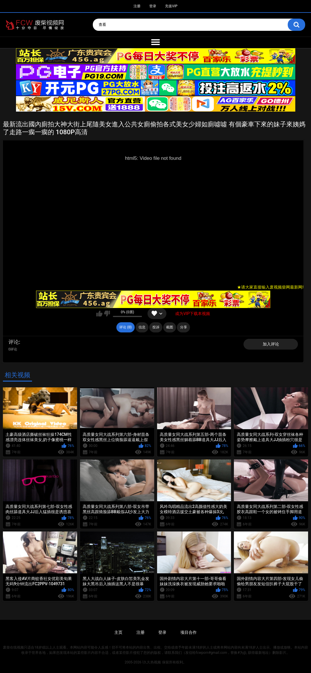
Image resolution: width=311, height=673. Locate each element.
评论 (13, 342)
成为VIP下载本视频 (192, 313)
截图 (169, 327)
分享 (183, 327)
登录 (152, 6)
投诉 (155, 327)
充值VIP (171, 6)
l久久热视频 (152, 662)
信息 (141, 327)
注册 (137, 6)
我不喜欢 (107, 313)
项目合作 (188, 632)
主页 (118, 632)
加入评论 (271, 344)
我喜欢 (99, 313)
